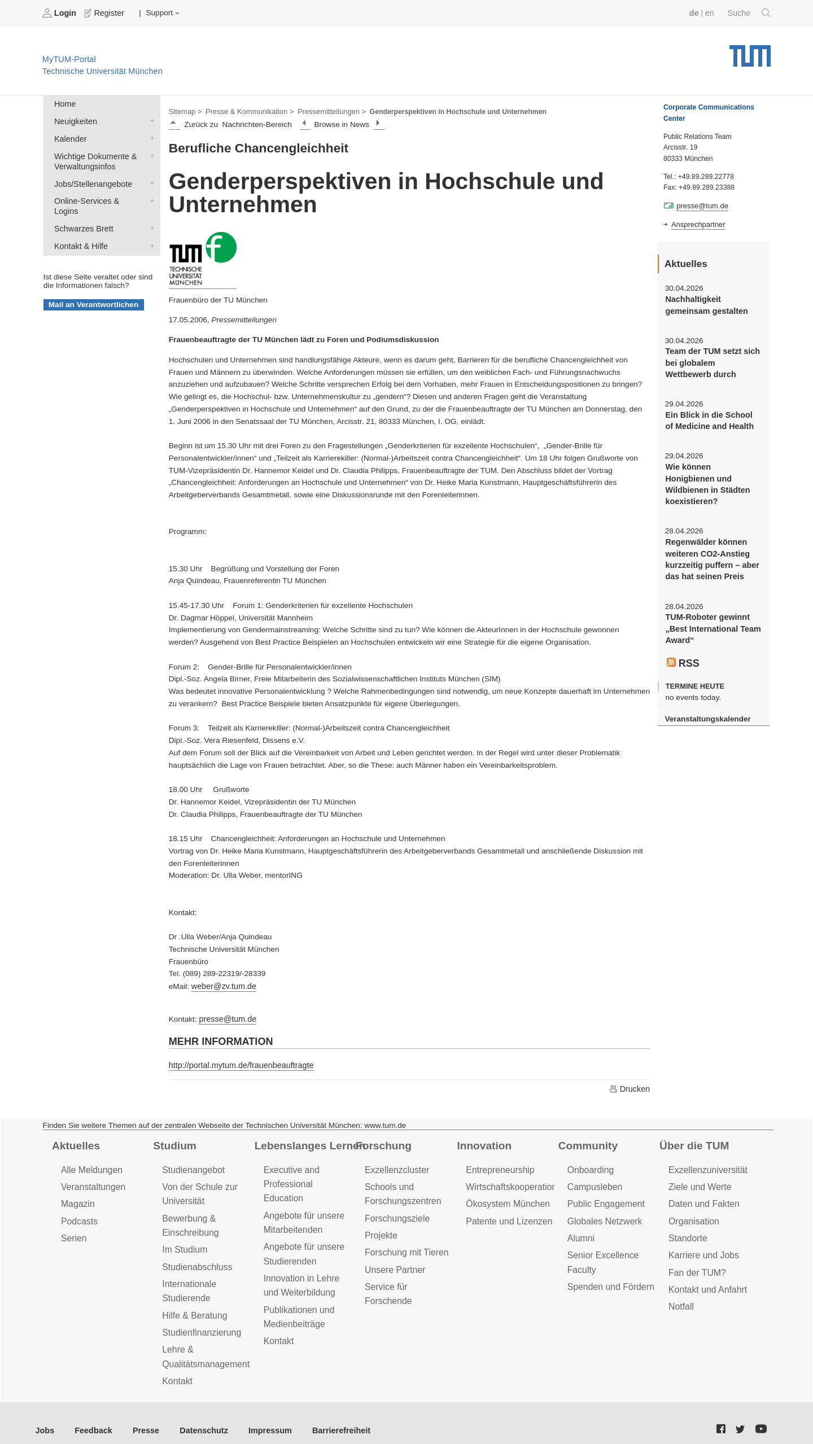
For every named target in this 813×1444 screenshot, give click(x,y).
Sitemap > (184, 111)
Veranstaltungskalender (705, 693)
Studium (173, 1142)
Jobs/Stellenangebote (149, 177)
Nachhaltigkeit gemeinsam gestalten (704, 303)
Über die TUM (692, 1142)
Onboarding (589, 1165)
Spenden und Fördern (608, 1276)
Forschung (382, 1142)
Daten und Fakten (702, 1198)
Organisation (692, 1214)
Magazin (77, 1198)
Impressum (257, 1415)
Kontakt (176, 1366)
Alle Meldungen (90, 1165)
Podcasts (78, 1214)
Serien (73, 1231)
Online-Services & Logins (149, 194)
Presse (140, 1415)
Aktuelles (74, 1142)
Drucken (630, 1085)
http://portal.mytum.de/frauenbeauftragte (237, 1062)
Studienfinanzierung (199, 1320)
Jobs (45, 1415)
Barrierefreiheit (325, 1415)
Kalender (149, 135)
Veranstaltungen (91, 1182)
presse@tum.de (226, 1016)
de (696, 12)
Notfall (680, 1296)
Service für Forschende (408, 1276)
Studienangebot (191, 1165)
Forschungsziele (395, 1212)
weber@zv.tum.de (222, 984)
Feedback (90, 1415)
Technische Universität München (750, 51)
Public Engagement (604, 1198)
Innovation (482, 1142)
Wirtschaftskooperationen (513, 1182)
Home (64, 102)
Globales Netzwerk (603, 1214)
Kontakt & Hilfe (149, 227)
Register (103, 12)
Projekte (380, 1228)
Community (586, 1142)
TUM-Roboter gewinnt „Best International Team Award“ (710, 606)
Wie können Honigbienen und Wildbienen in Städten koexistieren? (713, 472)
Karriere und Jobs (701, 1247)
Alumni (580, 1231)
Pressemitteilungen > (323, 111)
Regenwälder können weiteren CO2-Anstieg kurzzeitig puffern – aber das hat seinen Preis (709, 538)
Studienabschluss (195, 1257)
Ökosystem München (505, 1198)
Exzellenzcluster (395, 1165)
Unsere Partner (393, 1260)
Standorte (686, 1231)
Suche (750, 12)
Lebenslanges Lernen (307, 1142)
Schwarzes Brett (149, 210)
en (711, 12)
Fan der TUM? (695, 1263)
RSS (682, 639)
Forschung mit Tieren (404, 1244)
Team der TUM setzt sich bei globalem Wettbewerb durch (711, 359)
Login (59, 12)
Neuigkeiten (149, 118)
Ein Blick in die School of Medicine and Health (711, 415)
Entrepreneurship (498, 1165)
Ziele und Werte (698, 1182)
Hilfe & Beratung (193, 1304)
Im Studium (183, 1241)
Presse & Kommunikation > (245, 111)
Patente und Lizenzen (507, 1214)
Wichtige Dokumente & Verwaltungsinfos (149, 151)
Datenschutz (195, 1415)
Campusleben (593, 1182)
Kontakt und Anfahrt (705, 1279)
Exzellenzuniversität (705, 1165)
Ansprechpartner (696, 223)
